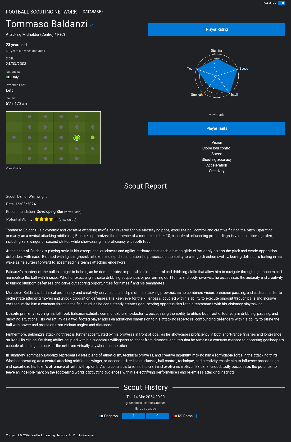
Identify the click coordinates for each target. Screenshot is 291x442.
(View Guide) (73, 212)
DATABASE (92, 11)
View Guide (13, 168)
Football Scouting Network (49, 435)
